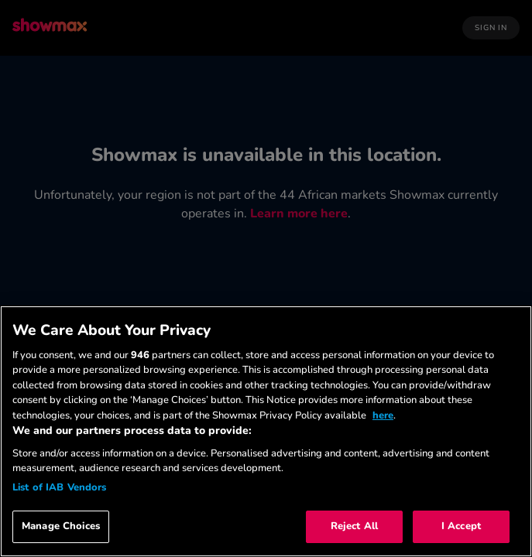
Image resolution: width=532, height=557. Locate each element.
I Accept (461, 526)
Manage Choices (61, 526)
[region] (266, 431)
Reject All (354, 526)
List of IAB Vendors (59, 487)
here (382, 415)
